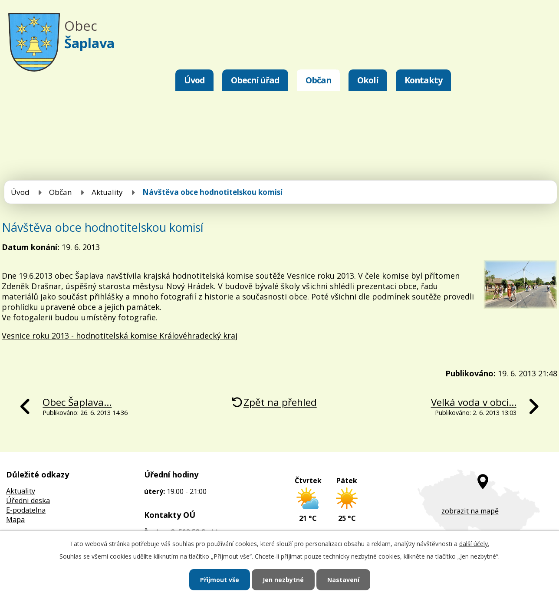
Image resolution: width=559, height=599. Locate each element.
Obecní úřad (255, 80)
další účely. (474, 544)
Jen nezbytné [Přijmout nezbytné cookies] (283, 580)
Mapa (15, 519)
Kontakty (423, 80)
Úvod (194, 80)
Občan (318, 80)
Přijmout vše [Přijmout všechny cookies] (219, 580)
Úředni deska (28, 500)
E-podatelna (26, 510)
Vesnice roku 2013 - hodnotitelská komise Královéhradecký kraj (119, 335)
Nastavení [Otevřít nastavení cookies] (343, 580)
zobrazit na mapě (470, 511)
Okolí (367, 80)
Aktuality (107, 192)
